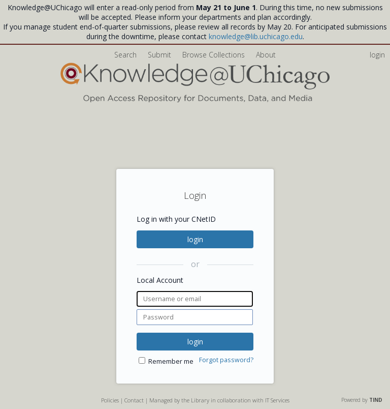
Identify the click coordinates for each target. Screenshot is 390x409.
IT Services (277, 400)
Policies (110, 400)
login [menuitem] (377, 55)
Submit (160, 55)
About (266, 55)
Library (200, 400)
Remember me (170, 361)
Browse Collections (214, 55)
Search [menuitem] (125, 55)
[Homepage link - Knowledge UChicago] (195, 100)
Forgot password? (226, 360)
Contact (134, 400)
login (195, 239)
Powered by (361, 399)
